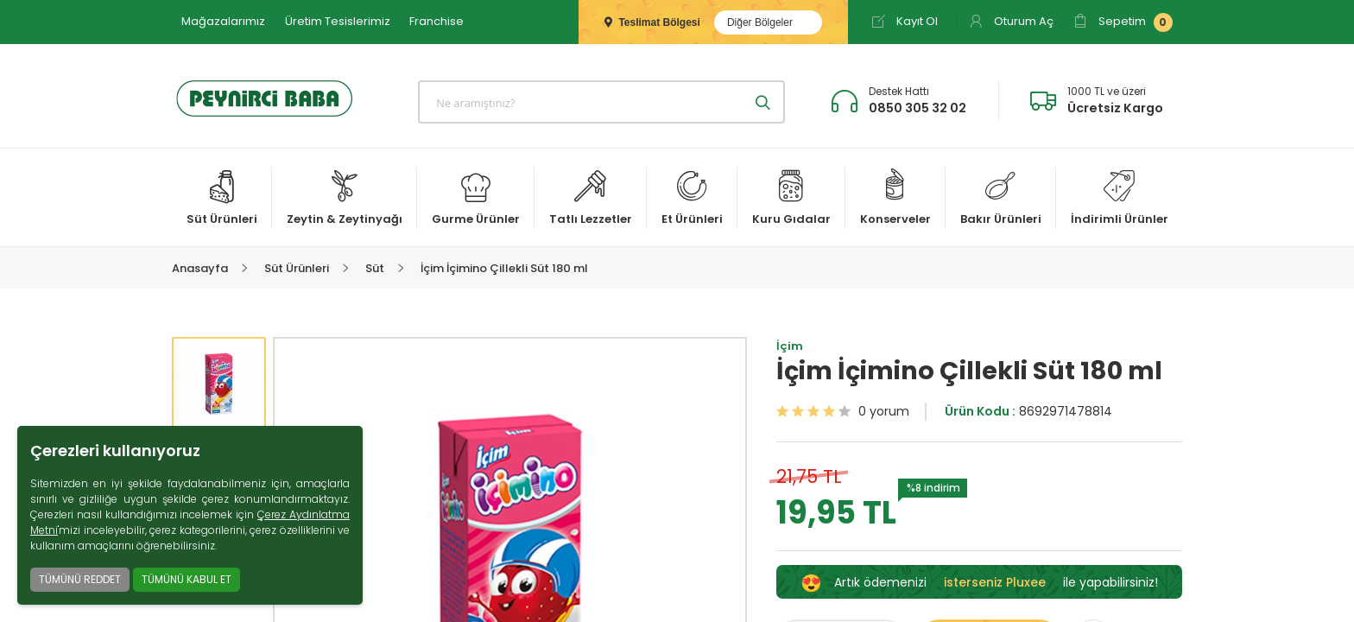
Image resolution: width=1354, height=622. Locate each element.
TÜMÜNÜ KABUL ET (186, 579)
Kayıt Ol (904, 21)
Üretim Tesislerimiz (337, 21)
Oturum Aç (1011, 21)
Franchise (436, 21)
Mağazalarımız (223, 21)
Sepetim (1123, 22)
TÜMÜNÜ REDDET (80, 579)
